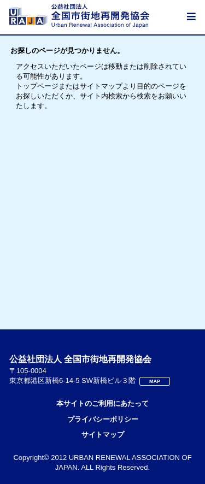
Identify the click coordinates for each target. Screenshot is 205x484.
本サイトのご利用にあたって (102, 403)
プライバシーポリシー (102, 419)
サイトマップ (102, 434)
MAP (154, 381)
